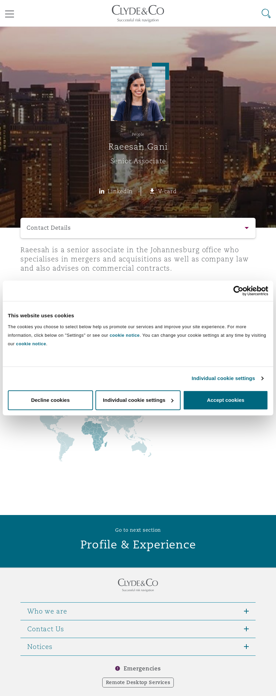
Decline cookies (50, 400)
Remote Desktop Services (138, 682)
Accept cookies (225, 400)
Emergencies (142, 668)
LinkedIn (120, 191)
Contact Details (49, 227)
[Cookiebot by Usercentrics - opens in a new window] (238, 291)
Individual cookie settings (223, 378)
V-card (167, 191)
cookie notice (125, 335)
